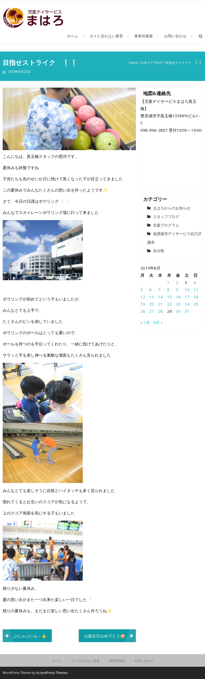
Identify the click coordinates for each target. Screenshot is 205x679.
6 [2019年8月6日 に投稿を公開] (150, 289)
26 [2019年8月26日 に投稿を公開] (142, 311)
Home (133, 62)
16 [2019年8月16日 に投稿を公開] (178, 296)
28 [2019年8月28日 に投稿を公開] (160, 311)
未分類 (158, 250)
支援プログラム (166, 225)
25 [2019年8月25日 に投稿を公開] (196, 304)
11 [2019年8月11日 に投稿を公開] (196, 289)
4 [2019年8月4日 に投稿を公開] (195, 282)
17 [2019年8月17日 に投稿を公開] (187, 296)
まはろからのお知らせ (171, 207)
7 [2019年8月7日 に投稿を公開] (159, 289)
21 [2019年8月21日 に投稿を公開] (160, 304)
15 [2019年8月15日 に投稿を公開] (169, 296)
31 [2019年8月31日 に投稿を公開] (187, 311)
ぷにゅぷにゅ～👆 (29, 635)
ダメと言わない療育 (106, 35)
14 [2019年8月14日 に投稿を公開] (160, 296)
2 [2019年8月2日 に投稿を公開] (177, 282)
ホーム (72, 35)
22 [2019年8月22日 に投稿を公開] (169, 304)
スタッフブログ (151, 62)
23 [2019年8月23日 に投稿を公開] (178, 304)
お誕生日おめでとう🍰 (104, 635)
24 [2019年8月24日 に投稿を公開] (187, 304)
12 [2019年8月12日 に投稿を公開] (142, 296)
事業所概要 (143, 35)
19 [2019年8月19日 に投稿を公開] (142, 304)
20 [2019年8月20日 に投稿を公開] (151, 304)
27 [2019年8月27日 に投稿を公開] (151, 311)
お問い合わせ (175, 35)
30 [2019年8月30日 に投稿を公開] (178, 311)
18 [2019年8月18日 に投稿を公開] (196, 296)
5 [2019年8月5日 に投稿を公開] (141, 289)
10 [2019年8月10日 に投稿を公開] (187, 289)
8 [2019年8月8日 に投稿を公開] (168, 289)
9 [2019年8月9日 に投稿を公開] (177, 289)
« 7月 (145, 322)
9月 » (158, 322)
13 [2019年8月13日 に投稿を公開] (151, 296)
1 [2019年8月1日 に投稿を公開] (168, 282)
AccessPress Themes (52, 672)
